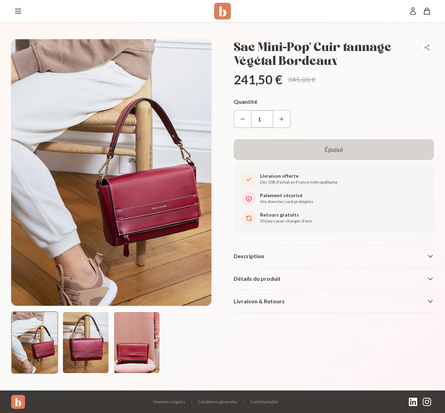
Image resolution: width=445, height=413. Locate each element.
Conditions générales (218, 401)
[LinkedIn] (413, 402)
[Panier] (427, 11)
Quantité (245, 101)
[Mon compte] (413, 11)
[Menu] (18, 11)
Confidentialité (264, 401)
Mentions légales (169, 401)
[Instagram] (427, 402)
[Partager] (427, 47)
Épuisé (334, 149)
